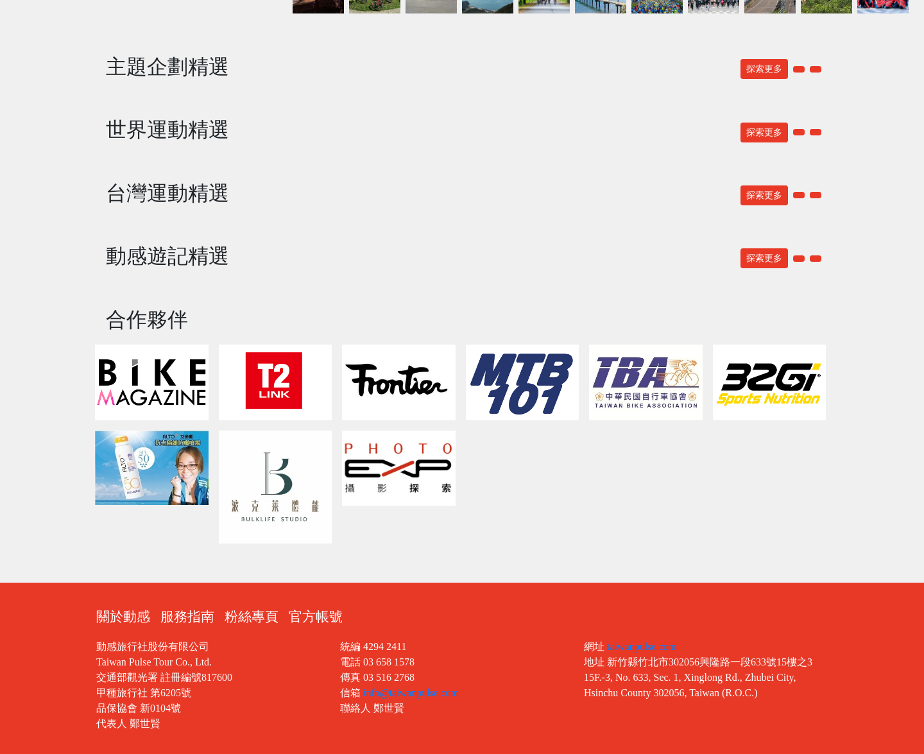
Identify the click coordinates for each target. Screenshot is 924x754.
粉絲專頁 (251, 616)
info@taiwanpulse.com (410, 692)
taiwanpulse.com (641, 646)
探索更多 (764, 69)
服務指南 (187, 616)
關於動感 (123, 616)
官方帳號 (316, 616)
